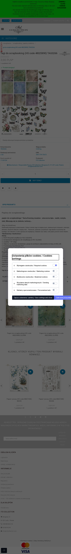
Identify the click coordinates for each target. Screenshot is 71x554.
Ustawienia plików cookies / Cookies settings (32, 257)
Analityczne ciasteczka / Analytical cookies (32, 277)
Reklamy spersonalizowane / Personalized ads (34, 290)
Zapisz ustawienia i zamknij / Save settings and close (33, 298)
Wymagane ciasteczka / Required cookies (32, 266)
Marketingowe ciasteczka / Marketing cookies (33, 271)
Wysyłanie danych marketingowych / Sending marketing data (33, 284)
